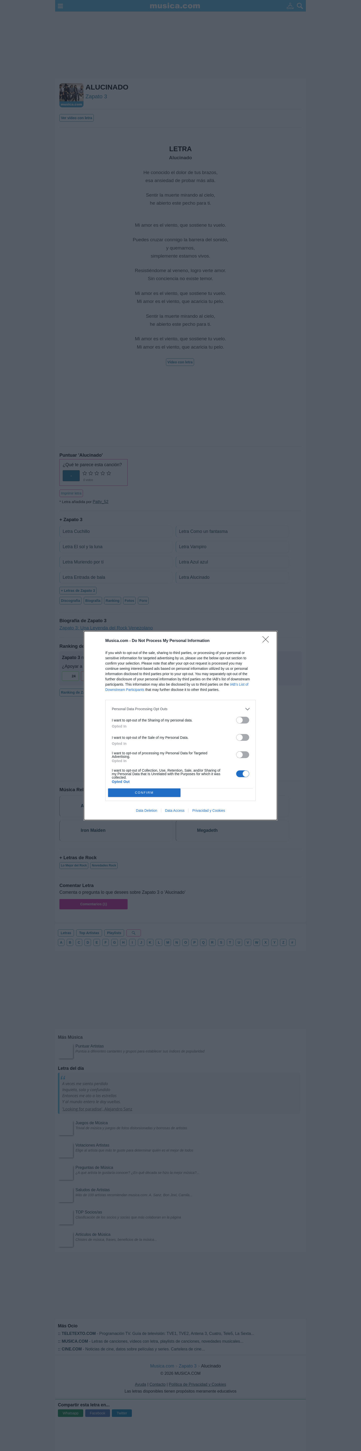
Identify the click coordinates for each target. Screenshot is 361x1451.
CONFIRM (144, 792)
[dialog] (180, 725)
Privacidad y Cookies (208, 811)
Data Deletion (146, 811)
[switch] (242, 720)
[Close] (267, 641)
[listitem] (180, 709)
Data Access (175, 811)
